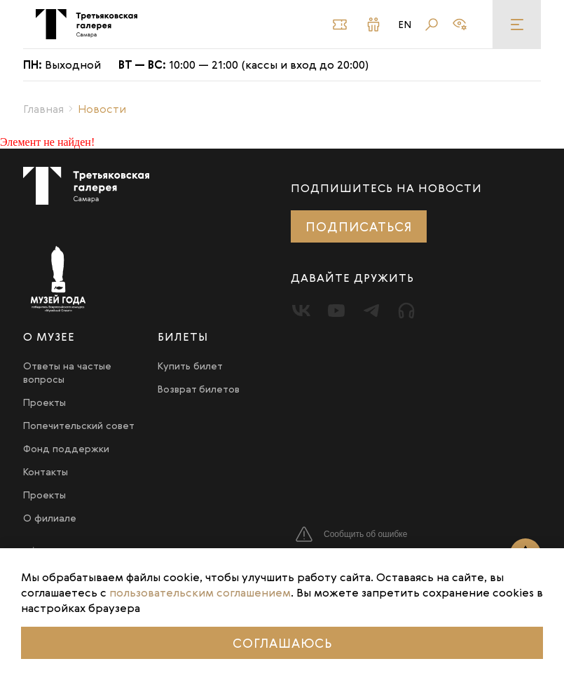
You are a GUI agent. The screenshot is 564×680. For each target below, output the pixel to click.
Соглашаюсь (282, 642)
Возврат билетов (199, 388)
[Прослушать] (406, 310)
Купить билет (190, 365)
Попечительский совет (79, 425)
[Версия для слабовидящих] (459, 24)
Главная (43, 108)
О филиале (49, 517)
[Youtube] (336, 310)
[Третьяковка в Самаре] (86, 24)
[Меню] (517, 24)
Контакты (45, 471)
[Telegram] (371, 310)
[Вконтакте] (301, 310)
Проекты (44, 402)
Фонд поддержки (66, 448)
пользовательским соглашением (200, 592)
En (405, 24)
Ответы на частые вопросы (67, 372)
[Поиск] (431, 24)
